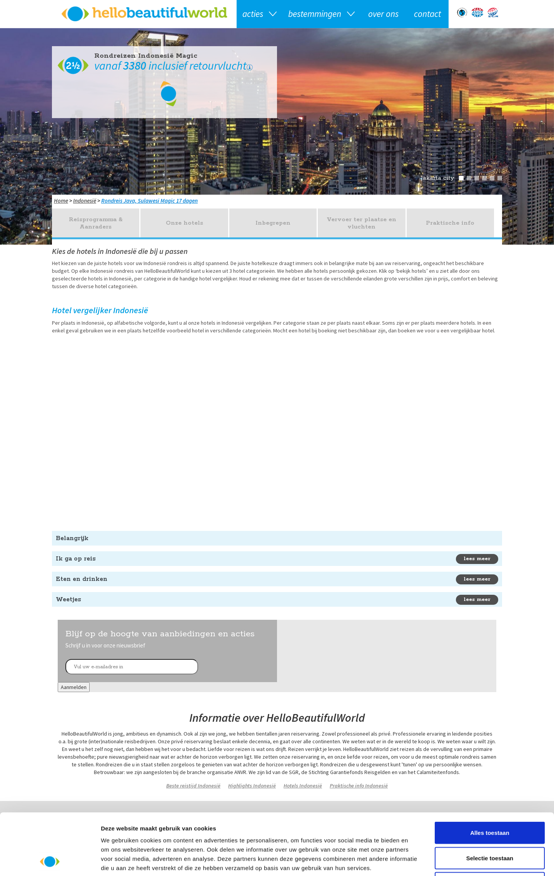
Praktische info (450, 223)
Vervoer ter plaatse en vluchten (361, 223)
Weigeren (489, 825)
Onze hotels (184, 223)
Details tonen (415, 861)
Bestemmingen (314, 13)
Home (61, 200)
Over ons (383, 13)
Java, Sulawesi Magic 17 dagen (160, 200)
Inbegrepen (272, 223)
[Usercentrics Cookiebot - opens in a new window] (49, 861)
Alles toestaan (489, 775)
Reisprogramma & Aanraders (96, 223)
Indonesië (84, 200)
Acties (252, 13)
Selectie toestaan (490, 800)
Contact (427, 13)
